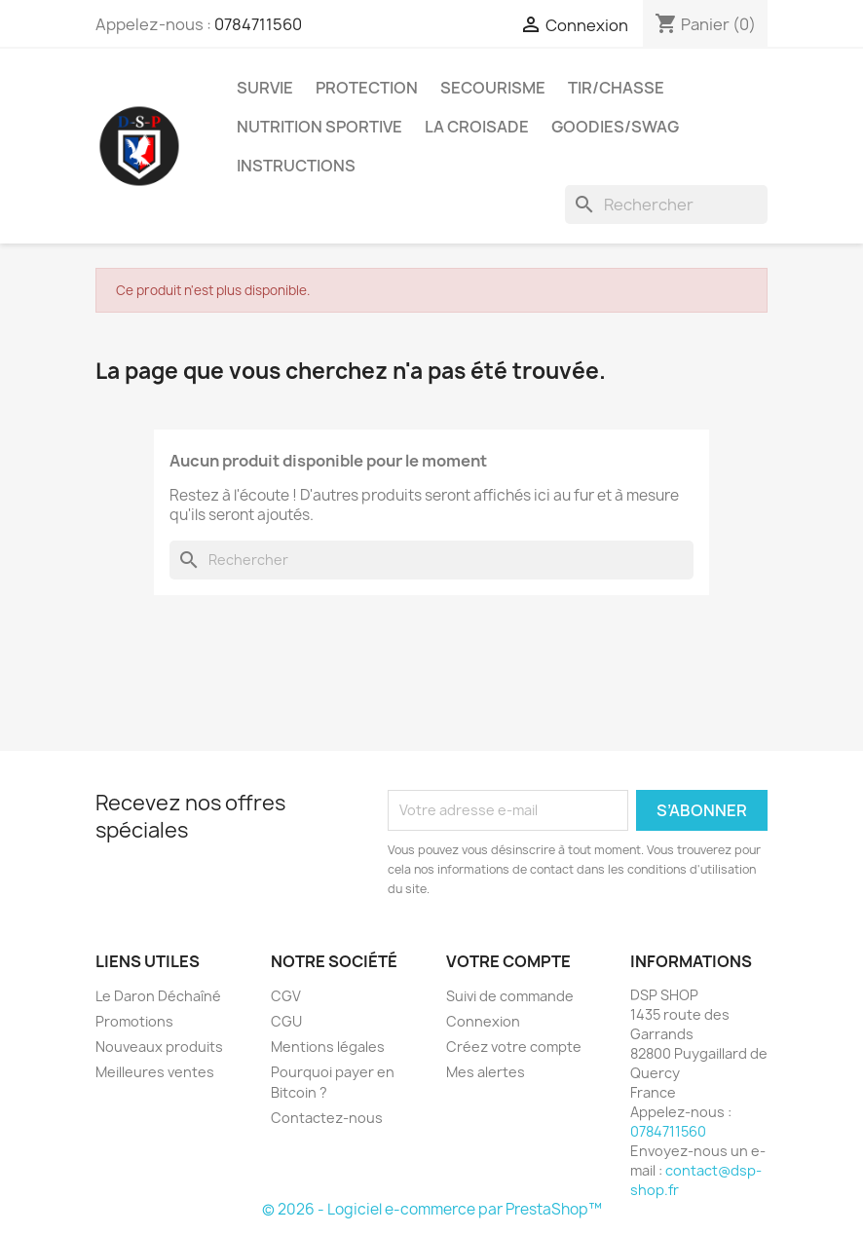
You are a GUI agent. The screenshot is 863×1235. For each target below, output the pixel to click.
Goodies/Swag (615, 126)
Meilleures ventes (154, 1072)
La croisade (477, 126)
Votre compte (508, 961)
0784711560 (258, 24)
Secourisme (492, 87)
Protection (367, 87)
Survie (265, 87)
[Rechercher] (666, 204)
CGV (286, 996)
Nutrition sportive (319, 126)
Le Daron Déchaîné (158, 996)
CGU (286, 1021)
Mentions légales (328, 1046)
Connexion (483, 1021)
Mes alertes (485, 1072)
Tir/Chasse (616, 87)
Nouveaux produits (159, 1046)
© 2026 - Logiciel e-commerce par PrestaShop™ (432, 1209)
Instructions (296, 165)
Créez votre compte (514, 1046)
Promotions (134, 1021)
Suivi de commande (510, 996)
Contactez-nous (327, 1117)
